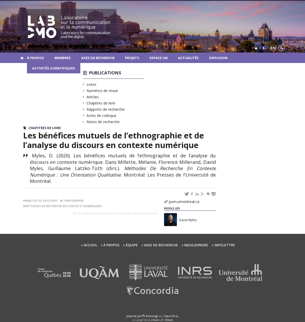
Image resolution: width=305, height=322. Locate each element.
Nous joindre (196, 245)
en (273, 47)
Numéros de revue (102, 90)
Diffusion (218, 57)
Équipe (132, 245)
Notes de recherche (103, 121)
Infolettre (224, 245)
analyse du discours (41, 200)
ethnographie (73, 200)
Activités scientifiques (53, 68)
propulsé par (134, 316)
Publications (105, 73)
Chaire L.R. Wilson (162, 320)
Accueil (90, 245)
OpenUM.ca (171, 316)
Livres (91, 84)
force (152, 316)
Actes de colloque (101, 115)
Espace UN (159, 57)
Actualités (188, 57)
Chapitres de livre (101, 103)
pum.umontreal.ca (184, 201)
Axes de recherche (98, 57)
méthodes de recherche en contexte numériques (63, 206)
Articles (93, 96)
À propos (35, 57)
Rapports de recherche (106, 109)
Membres (62, 57)
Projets (132, 57)
